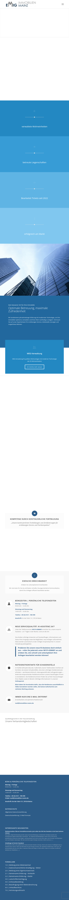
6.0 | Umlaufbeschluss (13, 887)
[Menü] (63, 4)
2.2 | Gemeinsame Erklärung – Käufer (19, 876)
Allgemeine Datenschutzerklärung (15, 812)
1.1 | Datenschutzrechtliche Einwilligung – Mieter (23, 868)
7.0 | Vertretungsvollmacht (15, 890)
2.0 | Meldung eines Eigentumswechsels (19, 871)
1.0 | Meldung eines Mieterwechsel (18, 865)
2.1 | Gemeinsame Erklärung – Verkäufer (20, 873)
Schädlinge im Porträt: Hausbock (14, 843)
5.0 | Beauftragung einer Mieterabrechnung (21, 885)
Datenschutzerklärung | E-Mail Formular (18, 815)
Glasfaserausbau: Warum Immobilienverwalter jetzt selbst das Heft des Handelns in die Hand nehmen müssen (34, 832)
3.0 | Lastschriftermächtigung (16, 879)
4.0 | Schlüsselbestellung (14, 882)
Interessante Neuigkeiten (16, 828)
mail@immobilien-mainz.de (24, 703)
